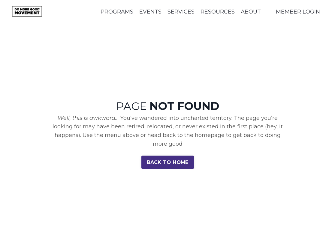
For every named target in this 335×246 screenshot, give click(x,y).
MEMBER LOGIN (298, 11)
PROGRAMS (117, 11)
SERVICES (181, 11)
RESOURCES (218, 11)
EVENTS (150, 11)
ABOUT (251, 11)
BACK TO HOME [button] (168, 162)
